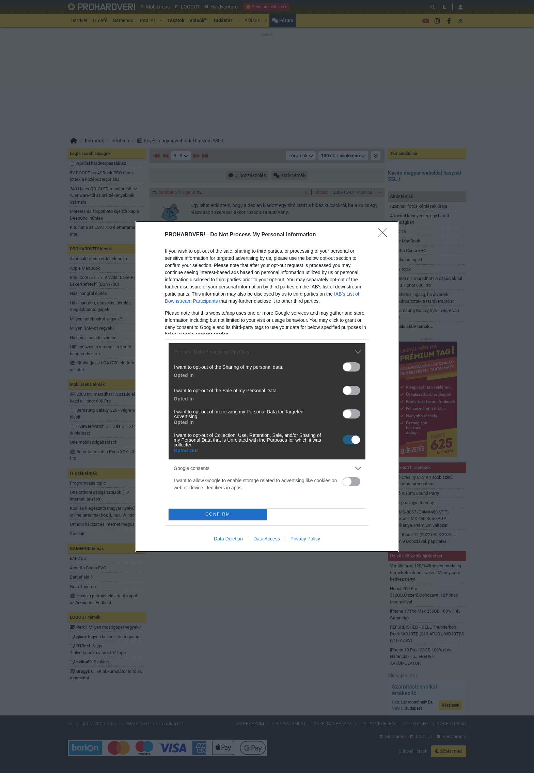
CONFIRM (218, 514)
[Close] (384, 234)
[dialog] (267, 387)
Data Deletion (228, 538)
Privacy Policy (305, 538)
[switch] (351, 367)
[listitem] (267, 352)
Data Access (266, 538)
